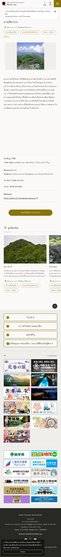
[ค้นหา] (45, 4)
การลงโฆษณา (52, 356)
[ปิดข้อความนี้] (55, 11)
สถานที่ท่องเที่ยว (11, 32)
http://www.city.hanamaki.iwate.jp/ (21, 198)
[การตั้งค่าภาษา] (50, 4)
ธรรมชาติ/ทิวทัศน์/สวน (30, 32)
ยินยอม (23, 552)
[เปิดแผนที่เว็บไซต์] (57, 3)
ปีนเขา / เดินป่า (48, 32)
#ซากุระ (7, 36)
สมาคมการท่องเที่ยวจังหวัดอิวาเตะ (30, 534)
